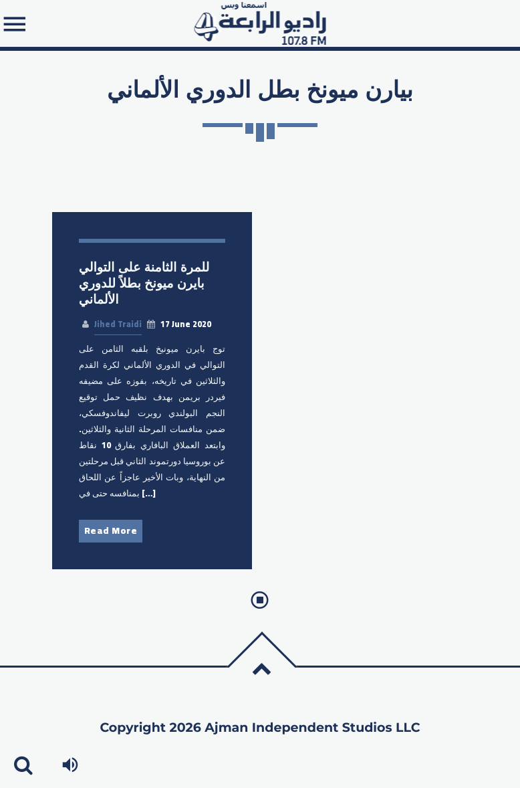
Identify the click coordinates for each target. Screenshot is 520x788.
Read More (111, 530)
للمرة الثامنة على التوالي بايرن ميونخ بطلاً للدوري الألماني (144, 283)
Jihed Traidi (118, 324)
